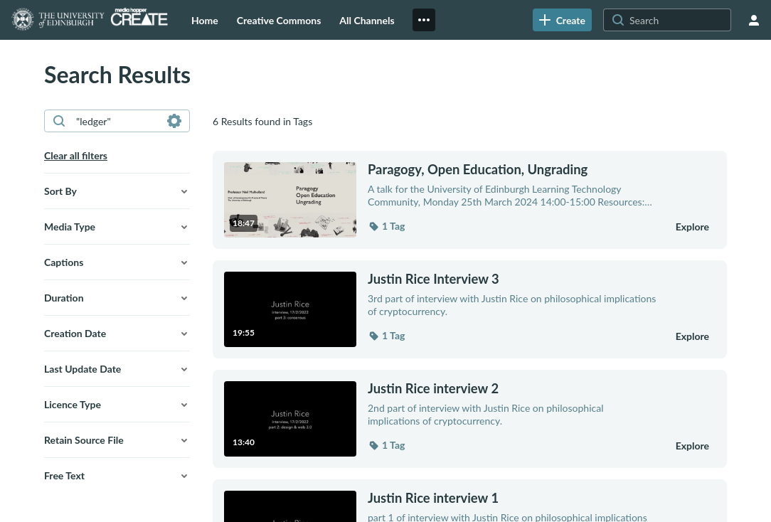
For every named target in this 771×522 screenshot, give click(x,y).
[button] (117, 191)
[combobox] (116, 121)
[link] (562, 20)
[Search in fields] (174, 121)
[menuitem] (205, 20)
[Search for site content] (678, 20)
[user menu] (754, 20)
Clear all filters (75, 155)
